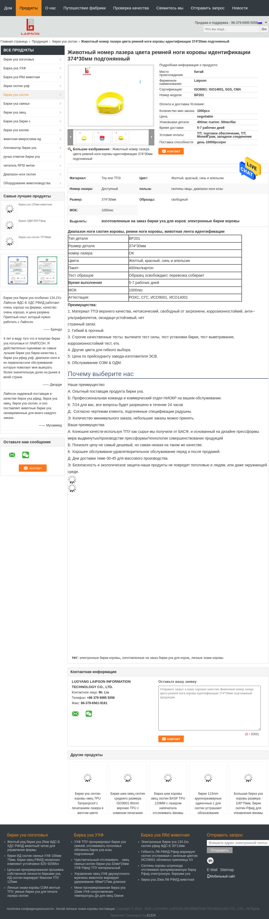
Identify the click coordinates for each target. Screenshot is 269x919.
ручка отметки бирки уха (21, 157)
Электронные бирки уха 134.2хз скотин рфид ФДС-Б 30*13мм (165, 844)
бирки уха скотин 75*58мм (34, 237)
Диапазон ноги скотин (19, 174)
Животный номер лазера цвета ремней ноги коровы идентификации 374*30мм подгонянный (112, 154)
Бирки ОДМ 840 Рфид (32, 220)
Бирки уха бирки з (16, 121)
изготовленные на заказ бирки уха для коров (155, 658)
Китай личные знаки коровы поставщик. (86, 909)
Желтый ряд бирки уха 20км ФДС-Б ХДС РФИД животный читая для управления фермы (33, 846)
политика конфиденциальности (30, 909)
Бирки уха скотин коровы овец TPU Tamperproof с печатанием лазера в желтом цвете (87, 803)
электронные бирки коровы (99, 658)
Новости (240, 8)
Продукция (40, 41)
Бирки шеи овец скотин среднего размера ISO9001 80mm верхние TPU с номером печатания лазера (127, 806)
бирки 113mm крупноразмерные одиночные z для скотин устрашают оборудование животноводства (208, 806)
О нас (50, 8)
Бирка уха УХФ (14, 68)
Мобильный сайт (221, 876)
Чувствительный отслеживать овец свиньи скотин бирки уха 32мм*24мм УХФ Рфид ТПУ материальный (101, 864)
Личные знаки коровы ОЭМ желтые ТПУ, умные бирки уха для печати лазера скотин (33, 892)
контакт (173, 151)
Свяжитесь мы (170, 8)
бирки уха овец (14, 112)
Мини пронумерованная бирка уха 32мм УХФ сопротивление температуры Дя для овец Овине (99, 892)
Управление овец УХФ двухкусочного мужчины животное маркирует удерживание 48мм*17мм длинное (102, 878)
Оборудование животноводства (26, 183)
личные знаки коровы (207, 658)
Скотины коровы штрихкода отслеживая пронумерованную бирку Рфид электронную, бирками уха (168, 870)
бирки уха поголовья (18, 59)
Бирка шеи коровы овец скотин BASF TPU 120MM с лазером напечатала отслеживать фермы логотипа (168, 806)
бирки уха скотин (64, 41)
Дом (8, 8)
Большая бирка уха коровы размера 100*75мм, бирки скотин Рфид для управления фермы (248, 803)
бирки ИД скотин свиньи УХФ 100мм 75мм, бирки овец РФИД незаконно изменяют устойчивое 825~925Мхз (34, 860)
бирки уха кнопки (16, 130)
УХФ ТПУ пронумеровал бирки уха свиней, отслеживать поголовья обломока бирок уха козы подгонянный (100, 848)
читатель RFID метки (19, 165)
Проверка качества (131, 8)
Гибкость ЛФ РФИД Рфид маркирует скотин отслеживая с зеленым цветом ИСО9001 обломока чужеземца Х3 (169, 856)
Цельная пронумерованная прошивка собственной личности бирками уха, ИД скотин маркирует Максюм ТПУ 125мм (35, 876)
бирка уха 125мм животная (35, 204)
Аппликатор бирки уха (19, 148)
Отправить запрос (208, 8)
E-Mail (212, 870)
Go (264, 29)
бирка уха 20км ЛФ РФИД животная (167, 880)
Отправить (220, 850)
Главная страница (14, 41)
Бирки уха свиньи (16, 104)
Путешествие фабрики (84, 8)
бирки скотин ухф (16, 86)
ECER (151, 915)
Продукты (29, 8)
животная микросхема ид (22, 139)
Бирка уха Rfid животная (21, 77)
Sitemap (227, 870)
